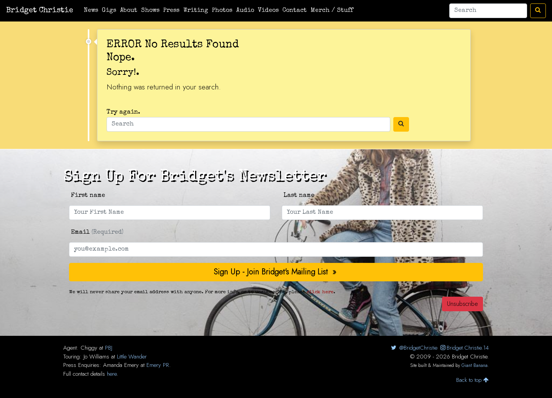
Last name (299, 196)
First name (88, 196)
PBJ (108, 348)
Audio (245, 11)
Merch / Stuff (331, 11)
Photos (222, 11)
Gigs (109, 11)
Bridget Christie (39, 11)
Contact (295, 11)
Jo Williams (96, 356)
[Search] (488, 10)
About (128, 11)
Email (97, 233)
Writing (195, 11)
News (91, 11)
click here (320, 292)
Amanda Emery (121, 365)
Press (171, 11)
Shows (150, 11)
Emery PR (157, 365)
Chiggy (88, 348)
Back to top (472, 380)
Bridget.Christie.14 (464, 348)
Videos (268, 11)
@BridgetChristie (413, 348)
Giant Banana (475, 365)
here (112, 374)
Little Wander (132, 356)
